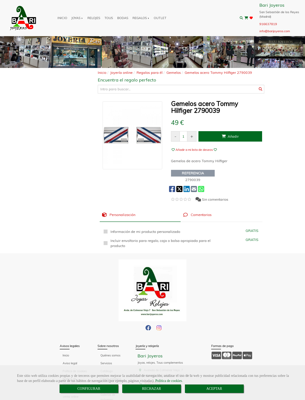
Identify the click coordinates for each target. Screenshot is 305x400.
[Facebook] (148, 329)
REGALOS (141, 18)
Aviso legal (70, 363)
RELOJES (93, 18)
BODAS (122, 18)
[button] (194, 150)
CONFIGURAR (88, 389)
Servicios (106, 363)
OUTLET (160, 18)
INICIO (62, 18)
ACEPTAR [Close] (214, 389)
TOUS (108, 18)
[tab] (140, 215)
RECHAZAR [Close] (151, 389)
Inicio (66, 355)
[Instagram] (159, 329)
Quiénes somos (110, 355)
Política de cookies (168, 381)
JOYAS (77, 18)
